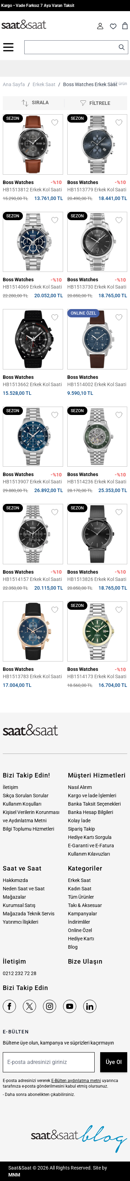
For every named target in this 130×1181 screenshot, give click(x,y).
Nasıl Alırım (80, 787)
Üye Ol (114, 1062)
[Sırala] (35, 103)
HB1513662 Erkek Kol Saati (32, 384)
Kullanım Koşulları (22, 804)
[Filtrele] (95, 103)
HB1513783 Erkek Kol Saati (32, 676)
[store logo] (23, 24)
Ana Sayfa (14, 84)
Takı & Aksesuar (85, 905)
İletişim (10, 787)
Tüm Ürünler (81, 897)
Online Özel (80, 930)
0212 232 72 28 (19, 973)
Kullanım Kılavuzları (89, 854)
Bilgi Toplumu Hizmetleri (28, 829)
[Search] (121, 47)
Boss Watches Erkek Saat (90, 84)
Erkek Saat (44, 84)
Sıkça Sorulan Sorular (26, 795)
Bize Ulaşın (85, 961)
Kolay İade (79, 820)
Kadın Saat (80, 888)
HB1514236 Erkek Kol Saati (96, 481)
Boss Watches (18, 182)
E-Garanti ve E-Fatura (91, 845)
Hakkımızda (15, 880)
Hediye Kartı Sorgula (90, 837)
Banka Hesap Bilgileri (90, 812)
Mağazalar (14, 897)
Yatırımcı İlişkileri (20, 922)
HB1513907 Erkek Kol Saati (32, 481)
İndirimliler (79, 922)
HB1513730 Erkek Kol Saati (96, 287)
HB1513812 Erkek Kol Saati (32, 189)
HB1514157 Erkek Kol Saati (32, 579)
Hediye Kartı (81, 938)
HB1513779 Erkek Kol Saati (96, 189)
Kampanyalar (82, 913)
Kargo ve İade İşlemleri (92, 795)
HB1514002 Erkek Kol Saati (96, 384)
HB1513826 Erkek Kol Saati (96, 579)
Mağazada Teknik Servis (28, 913)
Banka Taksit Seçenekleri (94, 804)
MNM (14, 1175)
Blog (73, 947)
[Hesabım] (100, 26)
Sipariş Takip (81, 829)
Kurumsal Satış (19, 905)
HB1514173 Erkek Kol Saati (96, 676)
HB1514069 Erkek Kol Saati (32, 287)
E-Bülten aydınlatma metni (76, 1080)
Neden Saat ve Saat (24, 888)
